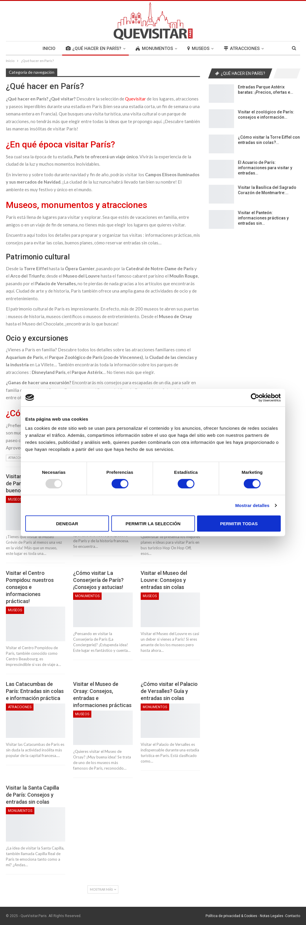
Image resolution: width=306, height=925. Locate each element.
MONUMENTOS (154, 48)
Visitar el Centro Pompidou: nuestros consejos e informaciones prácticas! (30, 587)
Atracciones (18, 457)
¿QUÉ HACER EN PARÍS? (93, 48)
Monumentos (87, 596)
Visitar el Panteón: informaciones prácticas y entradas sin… (263, 218)
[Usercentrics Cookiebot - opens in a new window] (255, 397)
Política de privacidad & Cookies (231, 916)
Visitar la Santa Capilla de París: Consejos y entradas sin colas (32, 795)
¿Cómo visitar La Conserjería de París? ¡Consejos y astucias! (98, 580)
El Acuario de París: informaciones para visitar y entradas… (265, 167)
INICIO (49, 48)
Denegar (67, 523)
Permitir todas (239, 523)
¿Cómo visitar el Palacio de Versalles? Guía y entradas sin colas (169, 691)
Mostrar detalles (252, 505)
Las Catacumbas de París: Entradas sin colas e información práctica (35, 691)
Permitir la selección (153, 523)
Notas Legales (271, 916)
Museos (15, 499)
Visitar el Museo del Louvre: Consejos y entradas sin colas (164, 580)
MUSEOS (198, 48)
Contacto (292, 916)
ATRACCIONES (242, 48)
